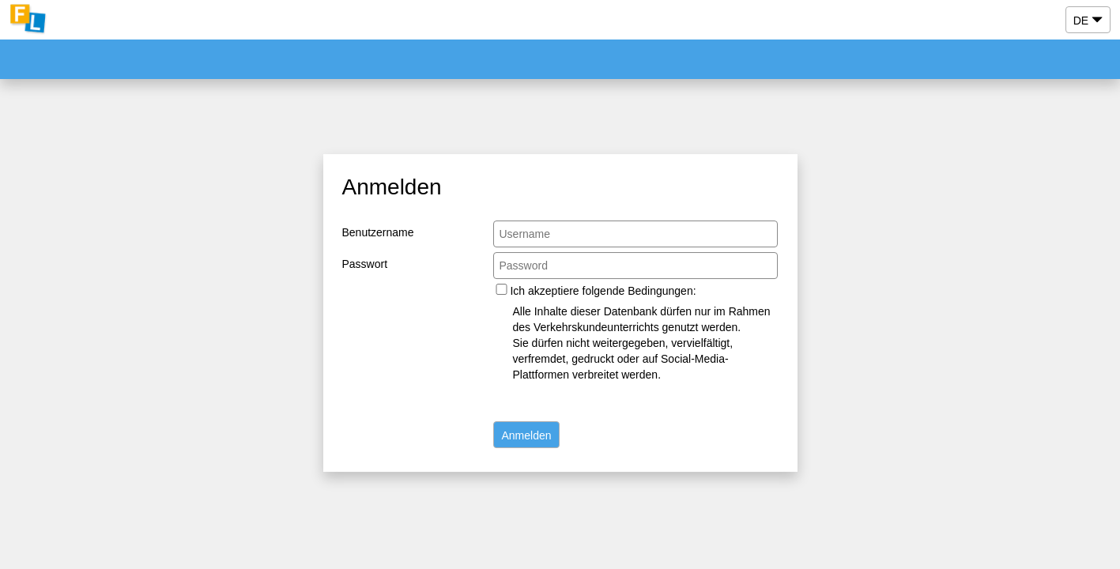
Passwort (365, 264)
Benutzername (378, 232)
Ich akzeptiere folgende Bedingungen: (603, 290)
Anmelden (526, 435)
